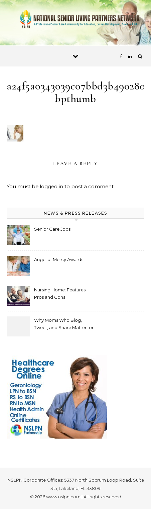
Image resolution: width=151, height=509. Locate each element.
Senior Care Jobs (52, 229)
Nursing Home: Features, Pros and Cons (60, 293)
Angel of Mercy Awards (58, 259)
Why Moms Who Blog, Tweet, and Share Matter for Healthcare (64, 324)
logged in (51, 186)
